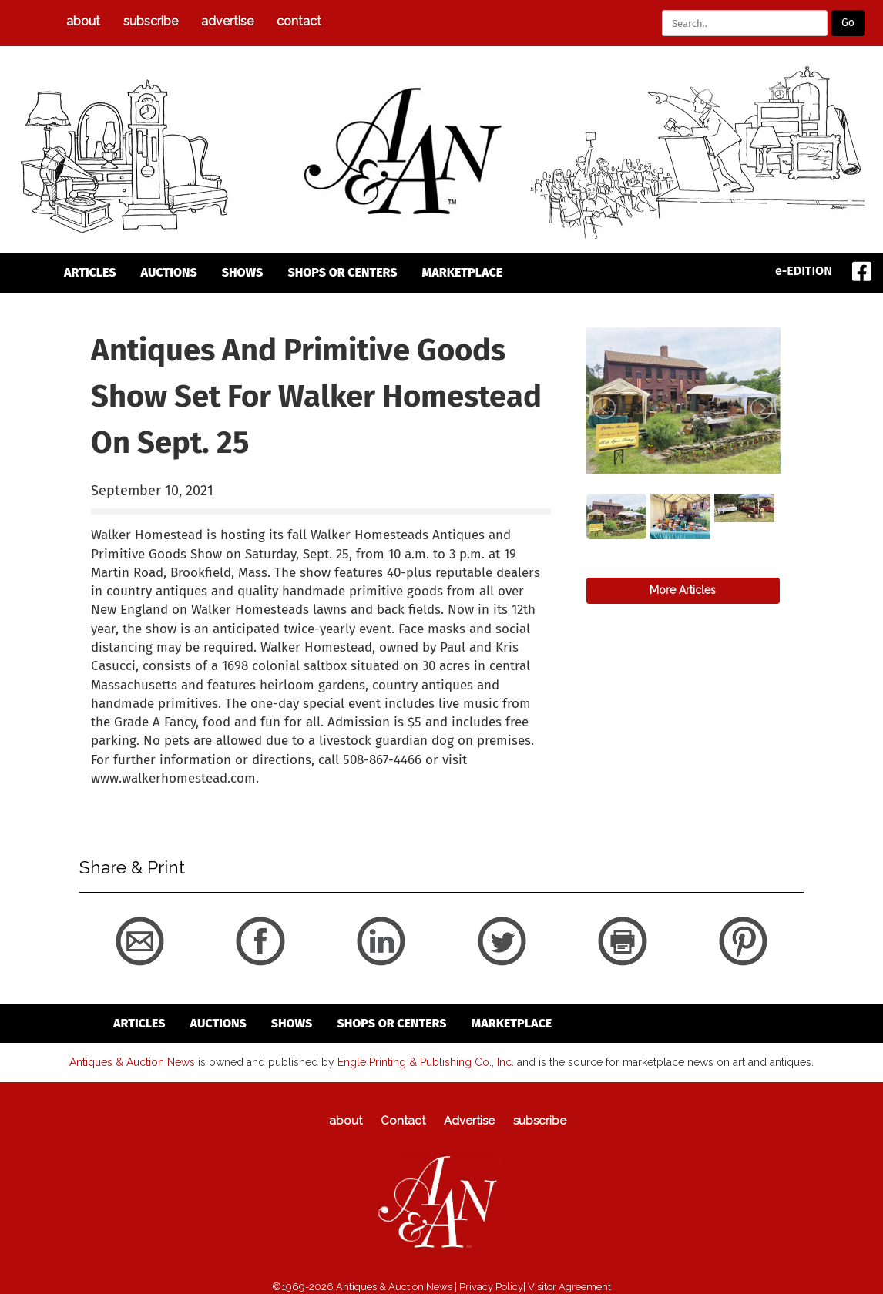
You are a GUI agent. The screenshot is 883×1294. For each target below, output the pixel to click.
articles (90, 272)
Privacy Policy (491, 1286)
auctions (169, 272)
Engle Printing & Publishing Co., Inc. (425, 1061)
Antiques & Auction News (132, 1061)
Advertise (227, 21)
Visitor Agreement (569, 1286)
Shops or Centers (342, 272)
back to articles (128, 795)
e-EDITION (803, 270)
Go (847, 22)
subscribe (150, 21)
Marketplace (462, 272)
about (83, 21)
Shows (243, 272)
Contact (299, 21)
